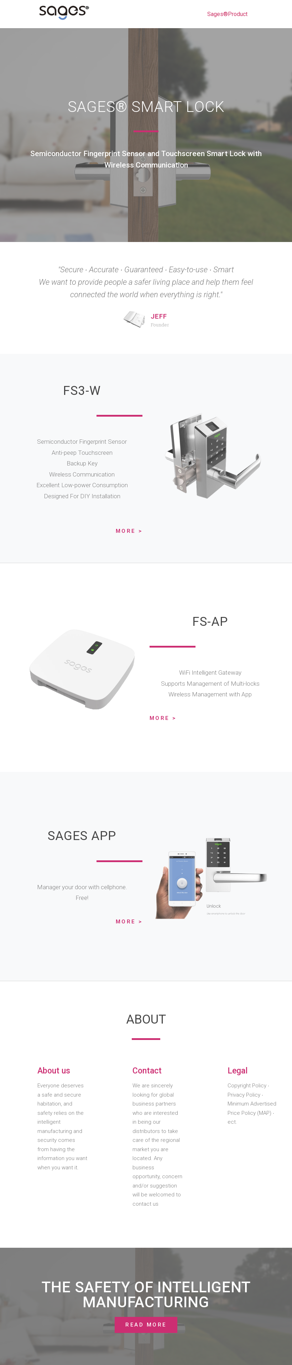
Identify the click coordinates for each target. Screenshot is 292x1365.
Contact (147, 1071)
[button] (146, 1325)
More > (129, 531)
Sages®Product (227, 14)
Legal (237, 1071)
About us (53, 1071)
